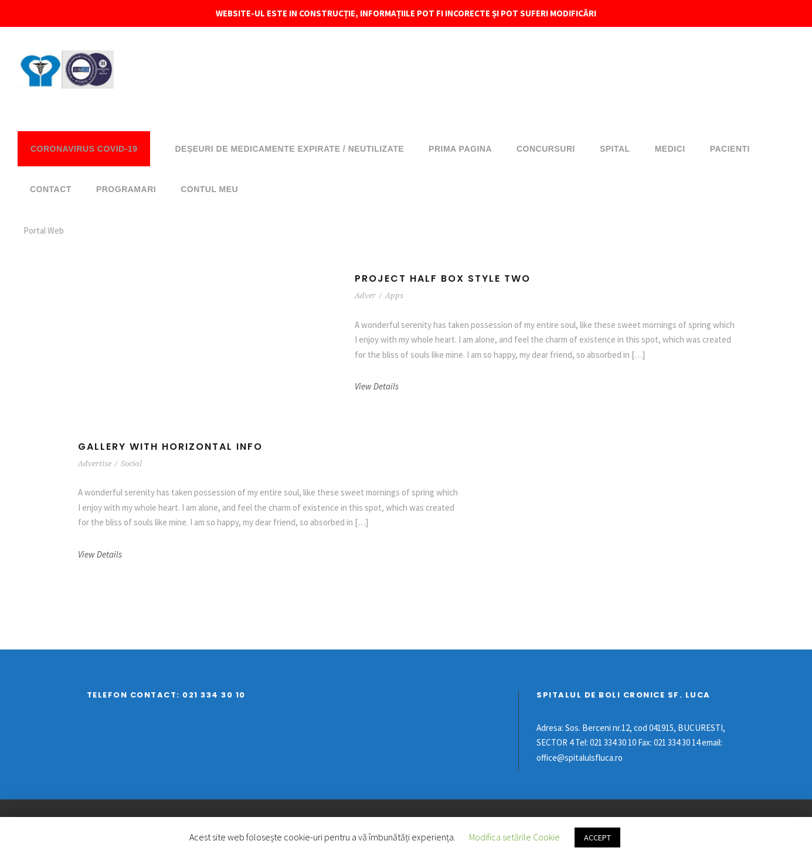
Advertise (94, 463)
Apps (394, 295)
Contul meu (209, 189)
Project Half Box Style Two (443, 278)
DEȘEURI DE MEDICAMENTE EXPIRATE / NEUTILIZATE (289, 148)
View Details (377, 386)
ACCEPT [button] (597, 837)
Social (131, 463)
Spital (615, 148)
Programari (126, 189)
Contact (51, 189)
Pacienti (730, 148)
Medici (670, 148)
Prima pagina (460, 148)
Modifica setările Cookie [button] (514, 837)
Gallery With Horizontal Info (170, 446)
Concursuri (546, 148)
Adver (365, 295)
